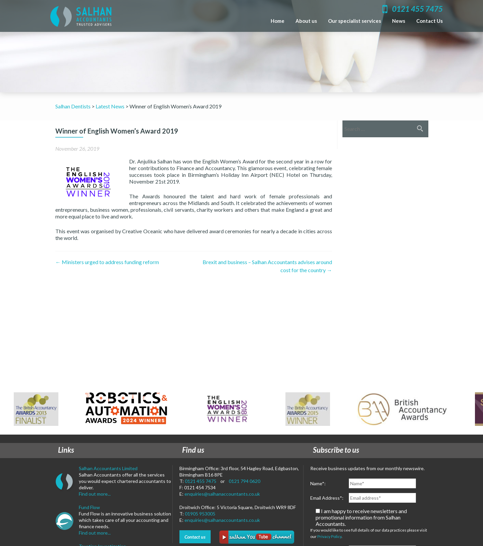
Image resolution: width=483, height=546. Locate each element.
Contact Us (429, 21)
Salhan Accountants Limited (108, 468)
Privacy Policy (329, 536)
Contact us (195, 537)
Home (277, 21)
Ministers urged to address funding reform (107, 262)
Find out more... (95, 494)
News (398, 21)
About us (306, 21)
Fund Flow (89, 507)
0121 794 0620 (244, 481)
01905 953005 (200, 513)
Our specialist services (354, 21)
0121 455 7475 (200, 481)
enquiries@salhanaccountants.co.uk (222, 494)
